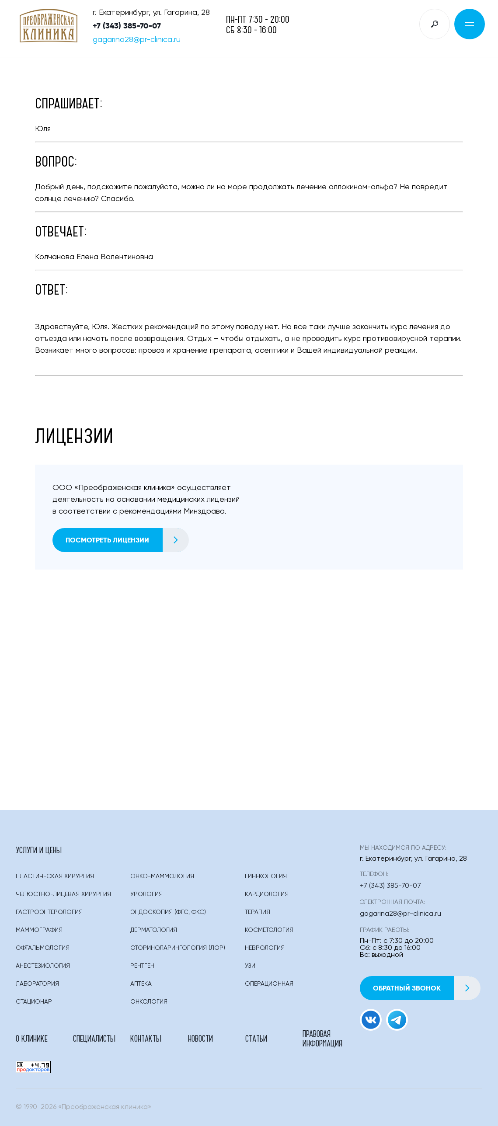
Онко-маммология (162, 876)
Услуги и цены (39, 850)
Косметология (269, 930)
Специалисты (94, 1038)
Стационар (34, 1002)
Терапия (257, 912)
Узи (250, 966)
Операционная (269, 984)
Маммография (39, 930)
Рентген (142, 966)
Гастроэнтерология (49, 912)
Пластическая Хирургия (55, 876)
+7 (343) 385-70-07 (127, 26)
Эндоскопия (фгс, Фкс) (168, 912)
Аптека (141, 984)
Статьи (256, 1038)
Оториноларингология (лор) (177, 948)
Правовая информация (322, 1038)
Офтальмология (43, 948)
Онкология (148, 1002)
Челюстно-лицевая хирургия (63, 894)
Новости (200, 1038)
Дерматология (153, 930)
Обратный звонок (426, 988)
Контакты (145, 1038)
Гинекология (266, 876)
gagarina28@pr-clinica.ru (137, 40)
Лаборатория (37, 984)
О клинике (32, 1038)
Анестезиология (43, 966)
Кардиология (267, 894)
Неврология (265, 948)
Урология (146, 894)
